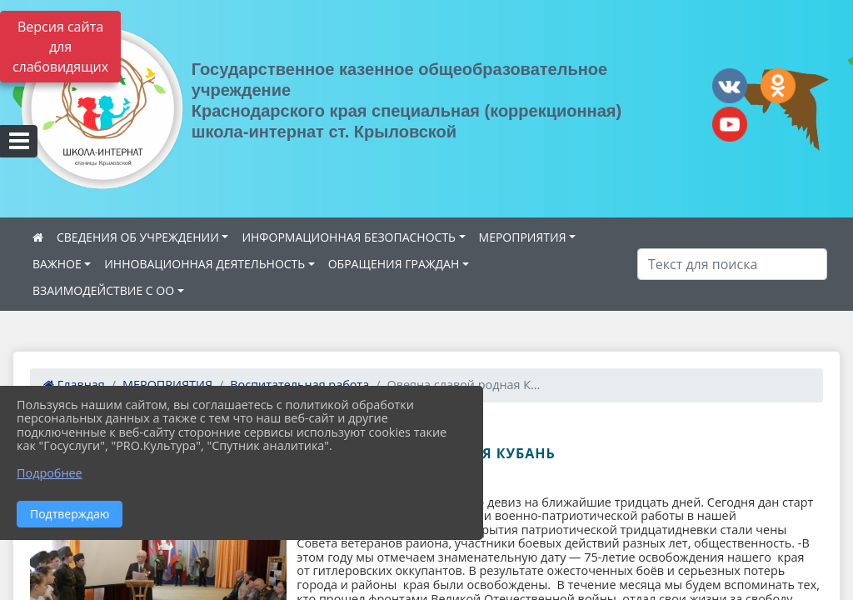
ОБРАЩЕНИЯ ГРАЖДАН (394, 264)
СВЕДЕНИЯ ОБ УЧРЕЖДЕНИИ (138, 237)
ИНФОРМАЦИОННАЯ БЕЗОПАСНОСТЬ (349, 237)
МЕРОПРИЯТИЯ (522, 237)
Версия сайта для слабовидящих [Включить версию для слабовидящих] (60, 47)
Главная (74, 384)
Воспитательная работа (299, 384)
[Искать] (732, 264)
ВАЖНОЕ (57, 264)
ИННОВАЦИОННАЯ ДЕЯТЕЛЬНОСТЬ (204, 264)
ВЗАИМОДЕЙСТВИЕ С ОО (103, 290)
